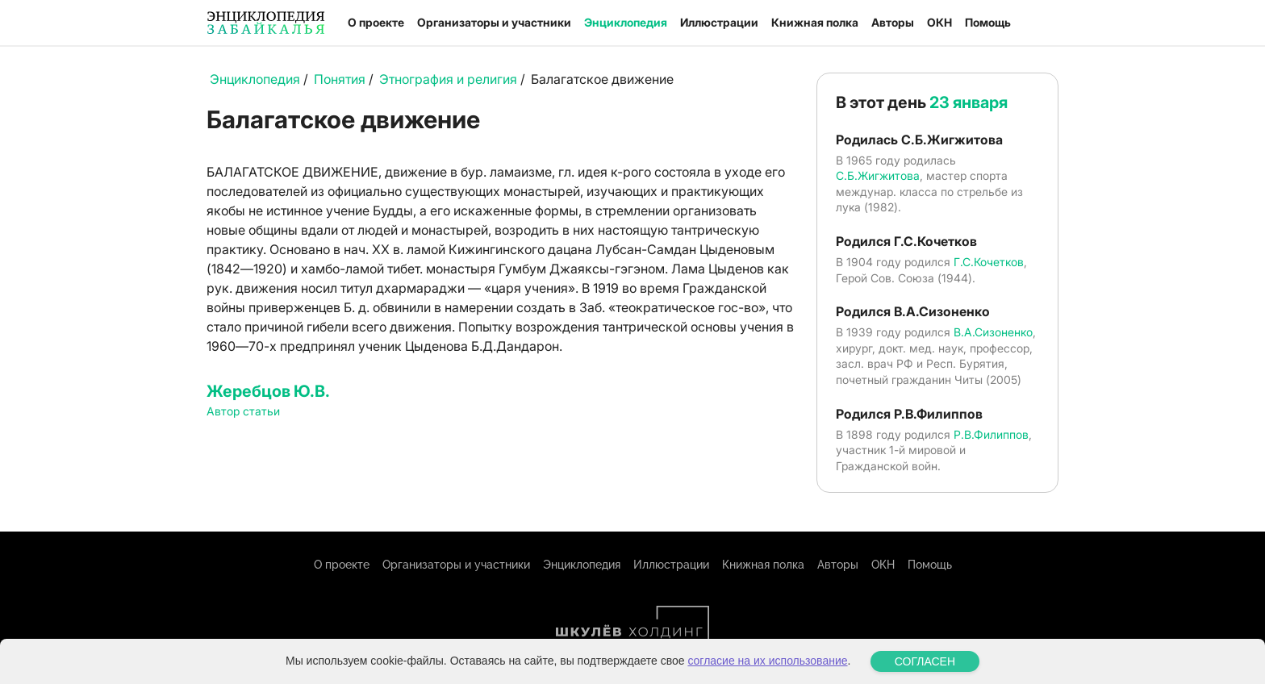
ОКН (939, 22)
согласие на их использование (767, 660)
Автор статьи (243, 411)
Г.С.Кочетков (989, 262)
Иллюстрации (719, 22)
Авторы (892, 22)
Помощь (988, 22)
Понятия (339, 79)
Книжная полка (814, 22)
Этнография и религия (448, 79)
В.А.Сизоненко (993, 332)
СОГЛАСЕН (925, 661)
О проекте (376, 22)
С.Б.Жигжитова (878, 175)
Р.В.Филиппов (991, 434)
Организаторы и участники (494, 22)
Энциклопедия (625, 22)
